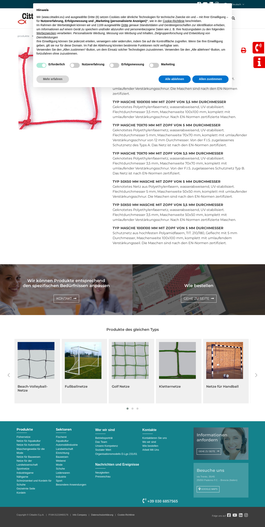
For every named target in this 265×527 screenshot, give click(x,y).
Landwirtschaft (64, 448)
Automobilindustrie (67, 444)
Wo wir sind (149, 441)
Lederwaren (63, 472)
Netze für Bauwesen (28, 456)
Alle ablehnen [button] (174, 79)
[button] (127, 409)
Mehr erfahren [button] (52, 79)
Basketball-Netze (32, 386)
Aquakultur (62, 440)
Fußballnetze (123, 386)
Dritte (124, 25)
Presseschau (103, 476)
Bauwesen (62, 456)
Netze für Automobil (28, 444)
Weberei (61, 460)
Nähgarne (22, 476)
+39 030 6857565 (160, 501)
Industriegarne (25, 472)
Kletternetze (217, 386)
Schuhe (60, 468)
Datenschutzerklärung (102, 515)
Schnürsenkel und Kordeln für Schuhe (34, 482)
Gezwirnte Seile (26, 488)
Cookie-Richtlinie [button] (173, 21)
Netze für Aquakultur (29, 440)
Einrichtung (62, 452)
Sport (59, 480)
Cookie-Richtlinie (126, 515)
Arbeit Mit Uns (150, 449)
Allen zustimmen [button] (210, 79)
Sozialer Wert (103, 449)
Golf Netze (168, 386)
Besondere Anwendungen (71, 484)
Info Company (80, 515)
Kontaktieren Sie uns (154, 437)
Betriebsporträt (104, 437)
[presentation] (8, 375)
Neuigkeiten (102, 472)
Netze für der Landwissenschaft (27, 462)
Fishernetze (23, 436)
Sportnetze (23, 468)
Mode (59, 464)
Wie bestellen (150, 445)
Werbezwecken (46, 33)
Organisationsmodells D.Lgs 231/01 (116, 453)
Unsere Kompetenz (106, 445)
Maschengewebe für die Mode (31, 450)
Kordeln (21, 492)
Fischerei (61, 436)
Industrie (61, 476)
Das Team (101, 441)
